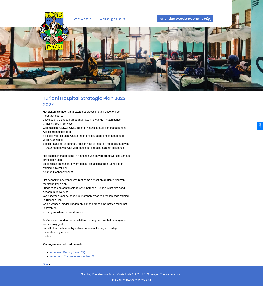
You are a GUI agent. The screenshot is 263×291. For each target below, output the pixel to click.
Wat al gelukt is (112, 19)
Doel (45, 264)
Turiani (54, 29)
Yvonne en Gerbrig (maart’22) (67, 252)
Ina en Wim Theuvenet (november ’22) (72, 256)
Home (260, 126)
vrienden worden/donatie (181, 18)
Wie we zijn (83, 19)
